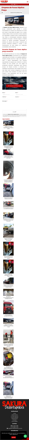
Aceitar (13, 437)
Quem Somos (15, 414)
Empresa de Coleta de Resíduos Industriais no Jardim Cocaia (8, 286)
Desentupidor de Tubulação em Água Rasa (8, 275)
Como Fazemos (14, 417)
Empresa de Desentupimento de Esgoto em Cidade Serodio (8, 397)
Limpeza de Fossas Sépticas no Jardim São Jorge (8, 325)
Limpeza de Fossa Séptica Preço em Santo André (8, 127)
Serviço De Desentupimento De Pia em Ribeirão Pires (8, 297)
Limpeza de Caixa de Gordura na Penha (8, 198)
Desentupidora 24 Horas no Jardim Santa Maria (8, 208)
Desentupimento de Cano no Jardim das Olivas (8, 257)
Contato (15, 420)
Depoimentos (15, 418)
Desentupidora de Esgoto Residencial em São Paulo (8, 157)
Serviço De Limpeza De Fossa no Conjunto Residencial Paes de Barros (8, 181)
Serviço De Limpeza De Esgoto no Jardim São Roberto (8, 345)
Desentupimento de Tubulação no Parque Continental (8, 147)
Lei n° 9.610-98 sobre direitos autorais (13, 116)
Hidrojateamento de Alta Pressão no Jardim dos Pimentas (8, 220)
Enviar (14, 111)
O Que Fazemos (14, 416)
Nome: (3, 92)
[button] (27, 2)
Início (15, 413)
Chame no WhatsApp (14, 86)
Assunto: (17, 96)
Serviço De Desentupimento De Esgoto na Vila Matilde (8, 367)
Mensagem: (5, 101)
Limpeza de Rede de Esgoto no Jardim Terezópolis (8, 239)
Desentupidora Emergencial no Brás (8, 315)
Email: (16, 92)
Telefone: (4, 96)
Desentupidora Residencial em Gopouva (8, 377)
